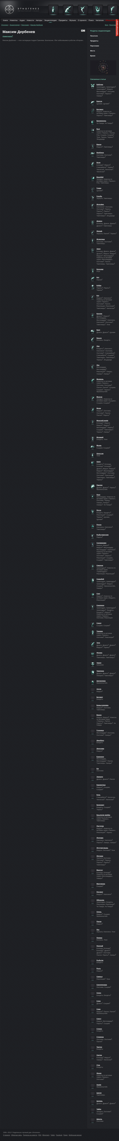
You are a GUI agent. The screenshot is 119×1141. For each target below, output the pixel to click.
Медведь (100, 379)
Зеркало (100, 777)
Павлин (99, 485)
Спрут (99, 1019)
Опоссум (100, 453)
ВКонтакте (46, 1135)
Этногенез (4, 25)
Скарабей (100, 579)
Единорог (100, 757)
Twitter (53, 1135)
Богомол (100, 109)
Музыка (72, 20)
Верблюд (100, 153)
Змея (99, 249)
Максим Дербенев (36, 25)
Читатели (100, 20)
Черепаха (100, 671)
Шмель (99, 1119)
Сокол (99, 623)
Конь (98, 795)
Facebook (59, 1135)
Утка (98, 1065)
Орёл (99, 462)
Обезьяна (100, 900)
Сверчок (100, 565)
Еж (98, 769)
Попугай (100, 946)
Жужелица (101, 239)
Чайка (99, 1109)
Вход (106, 25)
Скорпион (100, 605)
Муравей (100, 437)
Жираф (99, 231)
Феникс (99, 653)
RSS (39, 1135)
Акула (99, 689)
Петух (99, 510)
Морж (99, 408)
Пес (98, 930)
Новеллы (13, 20)
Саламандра (101, 543)
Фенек (99, 1073)
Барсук (99, 101)
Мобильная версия (75, 1135)
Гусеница (100, 730)
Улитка (99, 1055)
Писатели (94, 36)
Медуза (99, 397)
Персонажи (25, 25)
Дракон (99, 221)
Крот (98, 330)
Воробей (100, 177)
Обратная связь (16, 1135)
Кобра (99, 285)
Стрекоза (100, 1037)
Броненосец (101, 121)
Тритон (99, 1047)
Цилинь (100, 1101)
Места (92, 51)
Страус (99, 1029)
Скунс (99, 993)
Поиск (91, 20)
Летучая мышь (102, 848)
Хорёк (99, 1085)
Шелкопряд (101, 681)
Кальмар (100, 269)
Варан (99, 144)
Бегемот (100, 697)
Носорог (100, 892)
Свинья (99, 977)
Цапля (99, 1093)
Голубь (99, 196)
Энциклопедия (50, 20)
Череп (99, 663)
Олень (99, 912)
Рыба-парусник (103, 535)
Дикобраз (100, 740)
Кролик (99, 314)
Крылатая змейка (103, 815)
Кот (98, 295)
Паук (98, 495)
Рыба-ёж (100, 960)
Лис (98, 365)
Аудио (22, 20)
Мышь (99, 445)
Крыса (99, 338)
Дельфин (100, 204)
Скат (98, 594)
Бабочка (100, 84)
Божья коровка (102, 705)
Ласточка (100, 826)
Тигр (98, 643)
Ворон (99, 715)
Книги (5, 20)
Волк (98, 162)
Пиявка (99, 938)
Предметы (63, 20)
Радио (65, 1135)
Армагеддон (8, 36)
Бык (98, 129)
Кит (98, 277)
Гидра (99, 188)
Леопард (100, 838)
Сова (98, 1009)
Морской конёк (102, 420)
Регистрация (113, 25)
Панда (99, 921)
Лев (98, 346)
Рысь (99, 968)
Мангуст (100, 870)
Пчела (99, 525)
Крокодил (100, 805)
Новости (30, 20)
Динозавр (100, 749)
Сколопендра (102, 985)
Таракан (100, 631)
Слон (99, 1001)
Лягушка (100, 856)
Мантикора (101, 884)
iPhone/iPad (110, 20)
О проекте (82, 20)
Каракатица (101, 785)
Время (92, 56)
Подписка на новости (30, 1135)
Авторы (39, 20)
